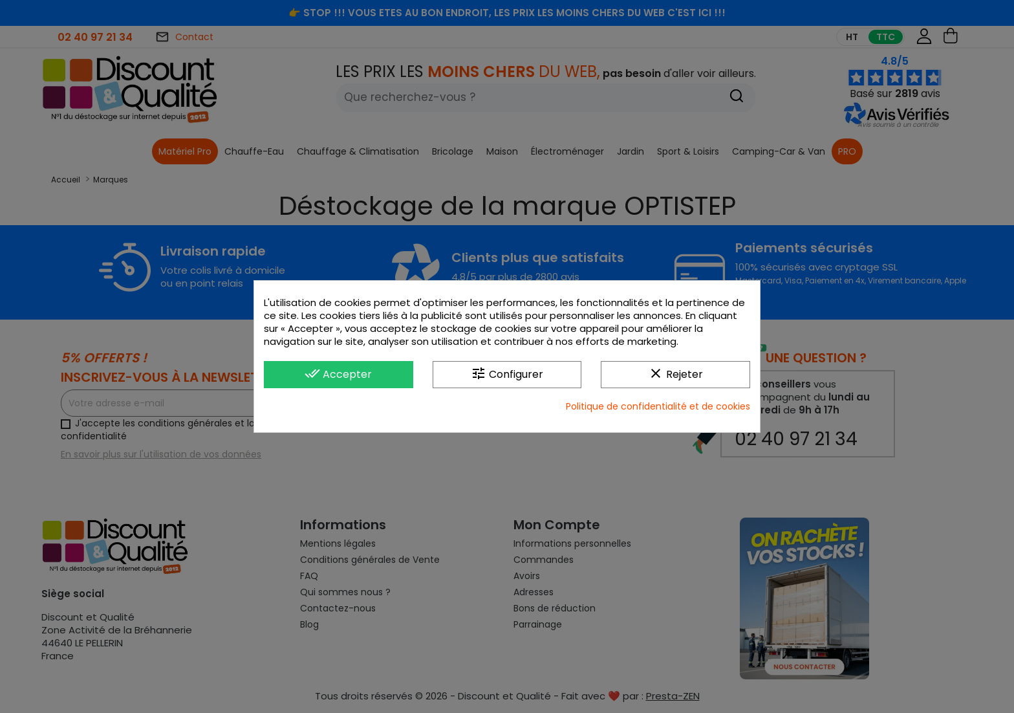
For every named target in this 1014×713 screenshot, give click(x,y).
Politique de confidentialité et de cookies (658, 406)
